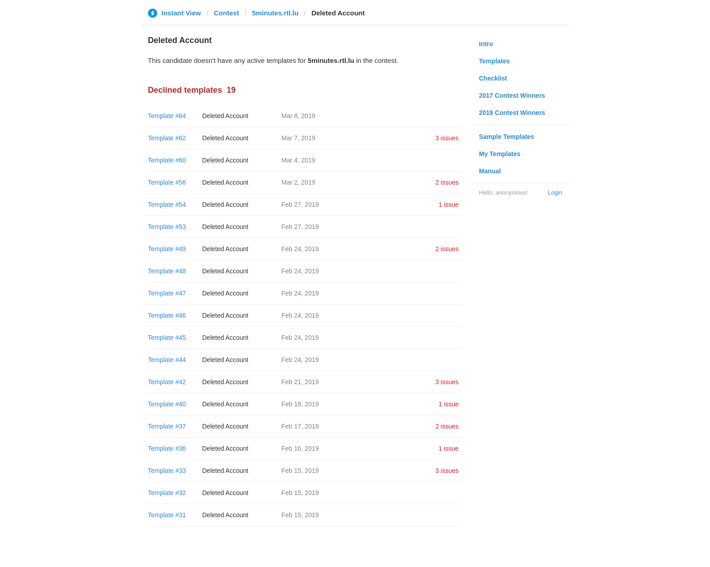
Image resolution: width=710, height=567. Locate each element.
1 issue (448, 204)
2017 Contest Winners (512, 95)
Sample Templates (506, 136)
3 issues (446, 138)
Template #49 (167, 249)
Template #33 (167, 470)
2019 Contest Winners (512, 112)
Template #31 (167, 515)
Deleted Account (225, 115)
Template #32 (167, 492)
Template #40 (167, 404)
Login (555, 192)
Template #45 (167, 337)
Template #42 (167, 382)
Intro (486, 44)
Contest (226, 13)
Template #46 (167, 315)
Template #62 (167, 138)
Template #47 (167, 293)
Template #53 (167, 226)
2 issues (446, 182)
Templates (494, 61)
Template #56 (167, 182)
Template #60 (167, 160)
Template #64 (167, 115)
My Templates (500, 153)
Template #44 (167, 359)
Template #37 (167, 426)
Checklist (493, 78)
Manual (490, 171)
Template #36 (167, 448)
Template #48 (167, 271)
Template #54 (167, 204)
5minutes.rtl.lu (275, 13)
